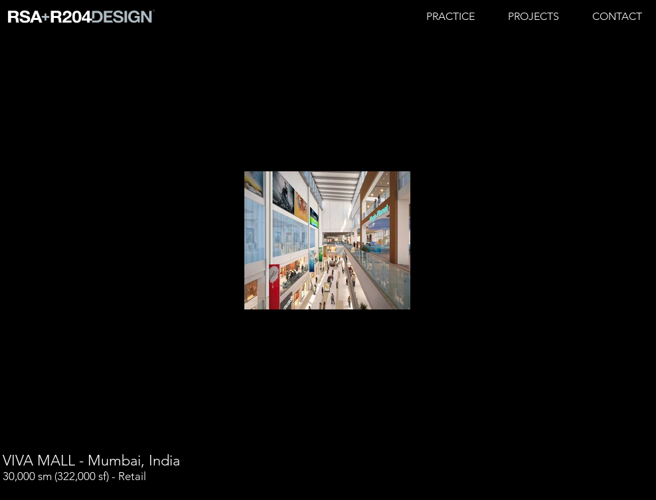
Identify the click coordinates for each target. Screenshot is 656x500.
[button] (533, 16)
